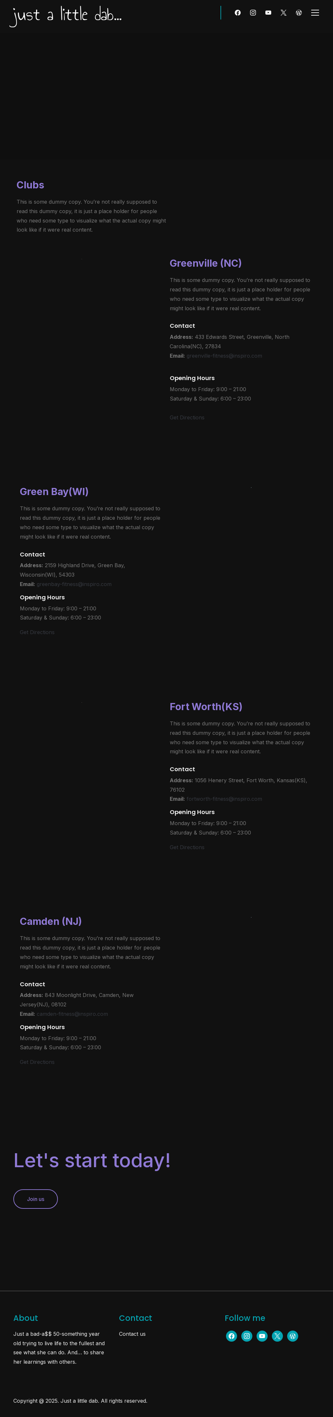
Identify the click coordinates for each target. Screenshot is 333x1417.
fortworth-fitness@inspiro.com (224, 799)
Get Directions (187, 417)
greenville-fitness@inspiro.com (224, 355)
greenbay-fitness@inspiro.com (74, 584)
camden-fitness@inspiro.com (72, 1014)
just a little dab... (67, 14)
